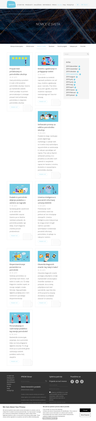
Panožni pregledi (62, 46)
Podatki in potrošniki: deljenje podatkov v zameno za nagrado (18, 200)
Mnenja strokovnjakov (16, 46)
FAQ (64, 5)
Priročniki (82, 46)
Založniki (38, 5)
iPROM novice (30, 46)
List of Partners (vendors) (50, 418)
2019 (73, 66)
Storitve (20, 5)
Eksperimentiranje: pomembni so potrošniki (17, 267)
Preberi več (14, 107)
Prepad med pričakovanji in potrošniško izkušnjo (18, 71)
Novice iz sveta (41, 46)
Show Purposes (85, 415)
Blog (60, 5)
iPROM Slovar (26, 376)
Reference (47, 5)
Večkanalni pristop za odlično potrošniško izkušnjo (47, 127)
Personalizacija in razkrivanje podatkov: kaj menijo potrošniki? (19, 329)
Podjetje (70, 5)
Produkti (29, 5)
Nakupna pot (73, 46)
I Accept (85, 410)
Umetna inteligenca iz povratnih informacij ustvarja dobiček (47, 200)
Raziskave (51, 46)
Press (54, 5)
